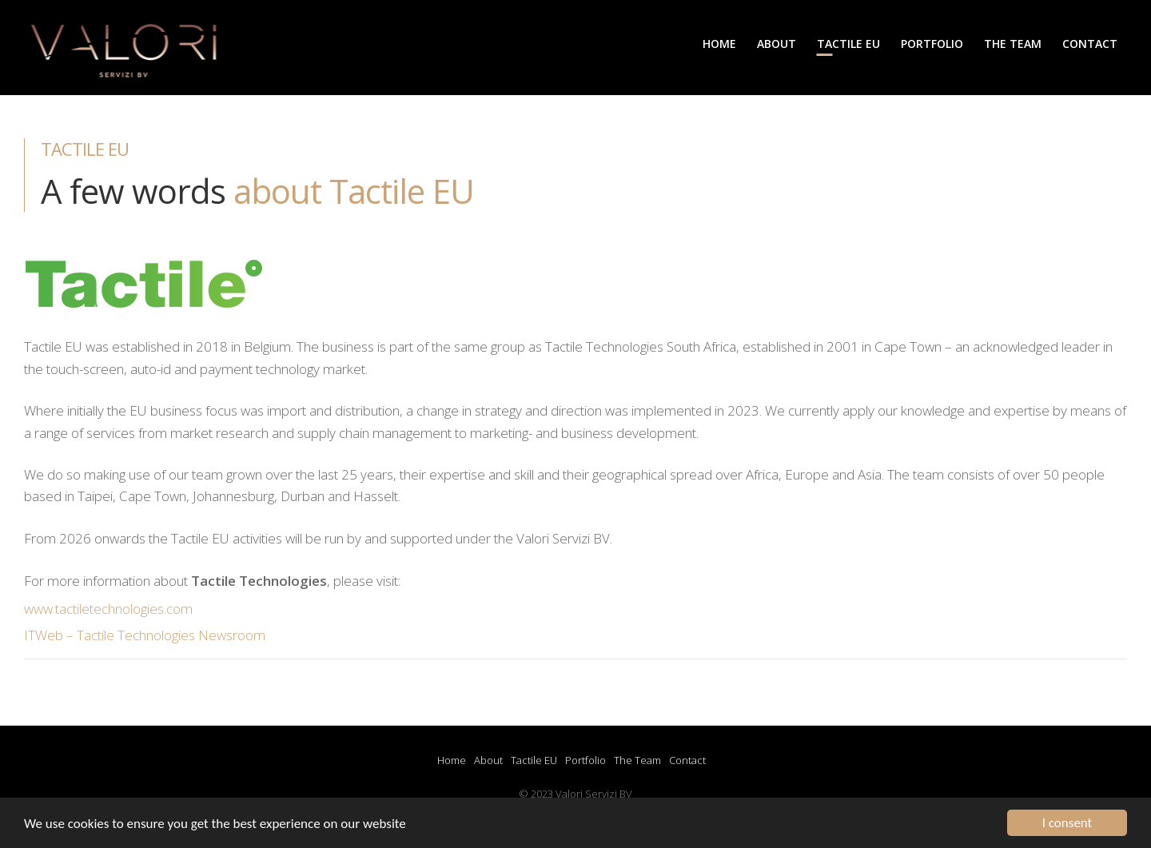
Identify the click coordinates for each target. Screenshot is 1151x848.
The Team (637, 760)
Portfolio (585, 760)
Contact (687, 760)
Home (451, 760)
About (488, 760)
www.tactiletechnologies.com (108, 608)
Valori (128, 57)
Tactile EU (534, 760)
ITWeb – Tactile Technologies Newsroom (144, 635)
